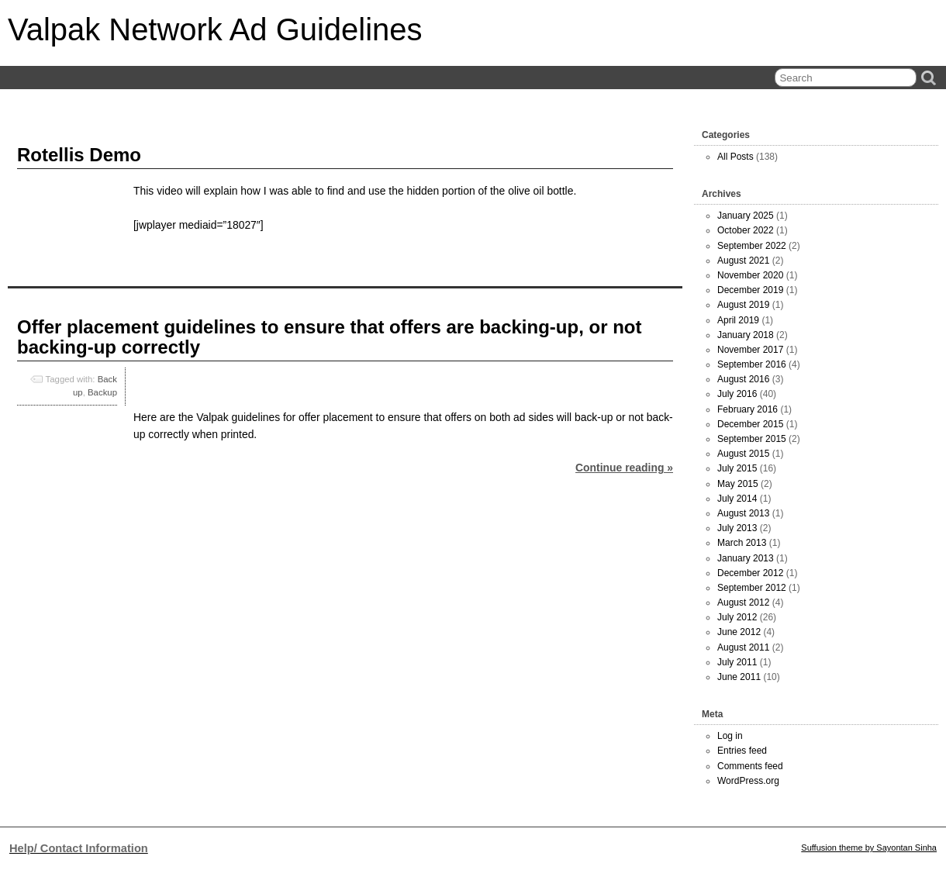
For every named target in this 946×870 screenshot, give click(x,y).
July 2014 (737, 498)
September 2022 (751, 245)
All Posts (735, 156)
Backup (102, 392)
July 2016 (737, 393)
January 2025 (745, 215)
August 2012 (743, 602)
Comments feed (750, 766)
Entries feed (742, 750)
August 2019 (743, 304)
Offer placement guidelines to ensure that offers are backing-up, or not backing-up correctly (329, 336)
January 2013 (745, 558)
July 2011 (737, 662)
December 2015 (750, 424)
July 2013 (737, 528)
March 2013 (741, 542)
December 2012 (750, 573)
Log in (730, 735)
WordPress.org (748, 780)
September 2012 (751, 587)
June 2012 (739, 632)
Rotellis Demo (79, 154)
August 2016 (743, 379)
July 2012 (737, 617)
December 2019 (750, 290)
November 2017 (750, 349)
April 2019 (738, 320)
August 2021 (743, 260)
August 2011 (743, 647)
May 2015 (737, 483)
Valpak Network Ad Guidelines (215, 29)
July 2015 (737, 468)
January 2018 (745, 335)
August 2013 (743, 513)
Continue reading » (624, 467)
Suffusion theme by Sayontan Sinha (869, 847)
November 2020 (750, 275)
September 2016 (751, 364)
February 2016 (747, 409)
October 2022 (745, 230)
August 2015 (743, 453)
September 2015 (751, 438)
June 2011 (739, 676)
